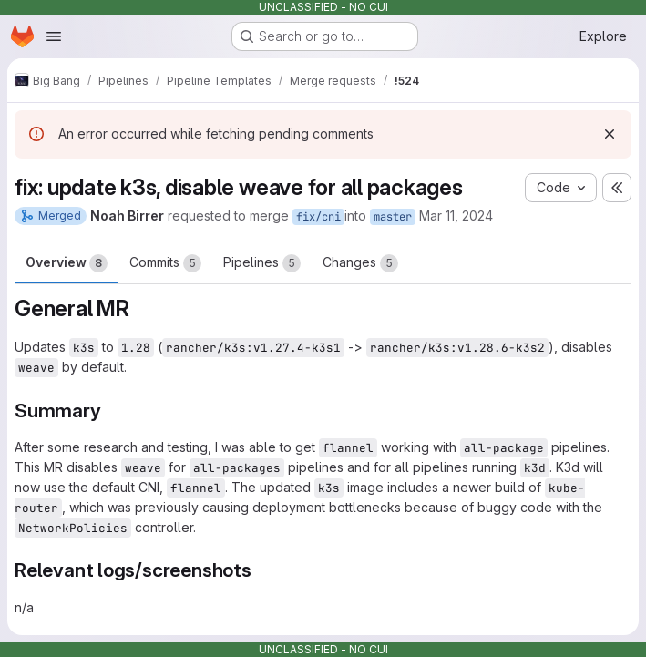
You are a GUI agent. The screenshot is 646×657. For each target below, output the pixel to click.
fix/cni (318, 217)
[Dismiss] (609, 134)
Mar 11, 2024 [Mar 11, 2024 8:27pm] (456, 215)
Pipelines (262, 263)
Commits (165, 263)
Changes (360, 263)
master (393, 217)
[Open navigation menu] (53, 36)
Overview (67, 263)
